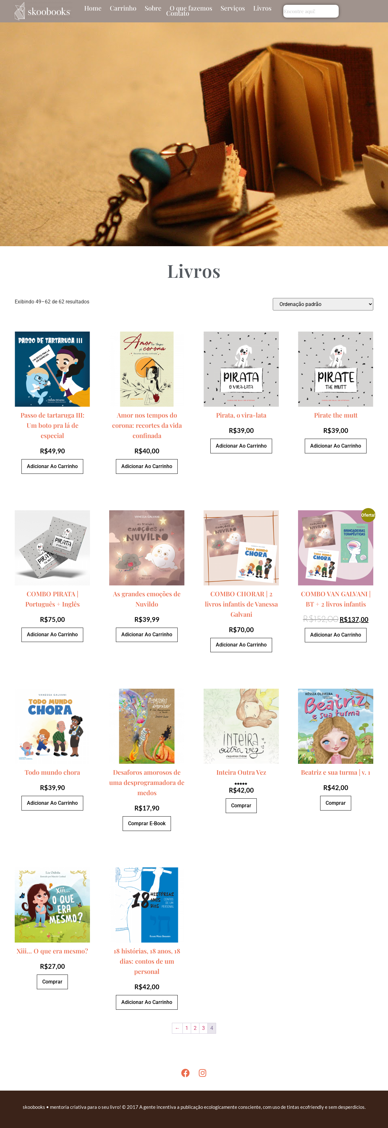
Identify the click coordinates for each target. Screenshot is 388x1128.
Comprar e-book (147, 823)
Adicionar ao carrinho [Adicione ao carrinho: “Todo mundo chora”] (52, 803)
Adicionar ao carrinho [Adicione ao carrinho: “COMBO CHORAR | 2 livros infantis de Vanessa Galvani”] (241, 645)
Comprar (241, 806)
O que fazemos (191, 8)
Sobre (153, 8)
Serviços (233, 8)
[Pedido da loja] (323, 304)
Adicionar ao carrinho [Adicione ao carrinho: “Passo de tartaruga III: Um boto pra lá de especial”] (52, 466)
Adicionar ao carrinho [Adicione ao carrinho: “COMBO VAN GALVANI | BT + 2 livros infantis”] (335, 635)
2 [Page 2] (195, 1028)
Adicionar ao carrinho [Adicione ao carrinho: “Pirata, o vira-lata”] (241, 446)
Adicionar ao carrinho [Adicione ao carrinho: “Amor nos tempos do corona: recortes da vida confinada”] (146, 466)
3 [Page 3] (203, 1028)
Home (92, 8)
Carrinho (123, 8)
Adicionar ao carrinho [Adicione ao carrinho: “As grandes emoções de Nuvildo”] (146, 634)
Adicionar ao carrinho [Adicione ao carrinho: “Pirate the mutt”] (335, 446)
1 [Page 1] (186, 1028)
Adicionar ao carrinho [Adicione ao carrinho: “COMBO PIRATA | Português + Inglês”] (52, 634)
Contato (177, 13)
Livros (262, 8)
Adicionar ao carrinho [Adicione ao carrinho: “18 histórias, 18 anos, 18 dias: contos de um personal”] (146, 1002)
